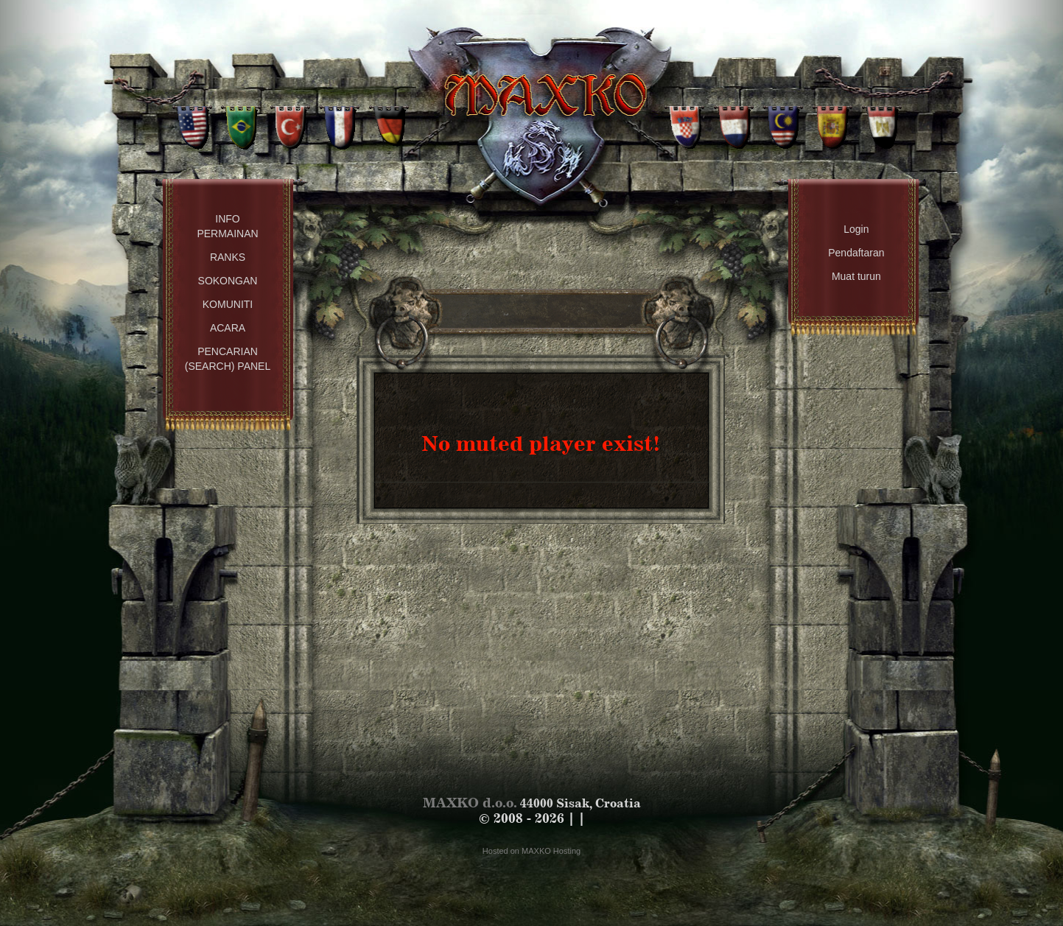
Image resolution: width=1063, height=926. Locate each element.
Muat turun (856, 276)
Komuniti (228, 304)
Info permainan (227, 226)
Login (856, 229)
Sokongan (228, 281)
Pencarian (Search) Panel (227, 359)
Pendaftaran (856, 253)
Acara (227, 328)
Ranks (227, 257)
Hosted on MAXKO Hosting (531, 850)
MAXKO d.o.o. (470, 802)
